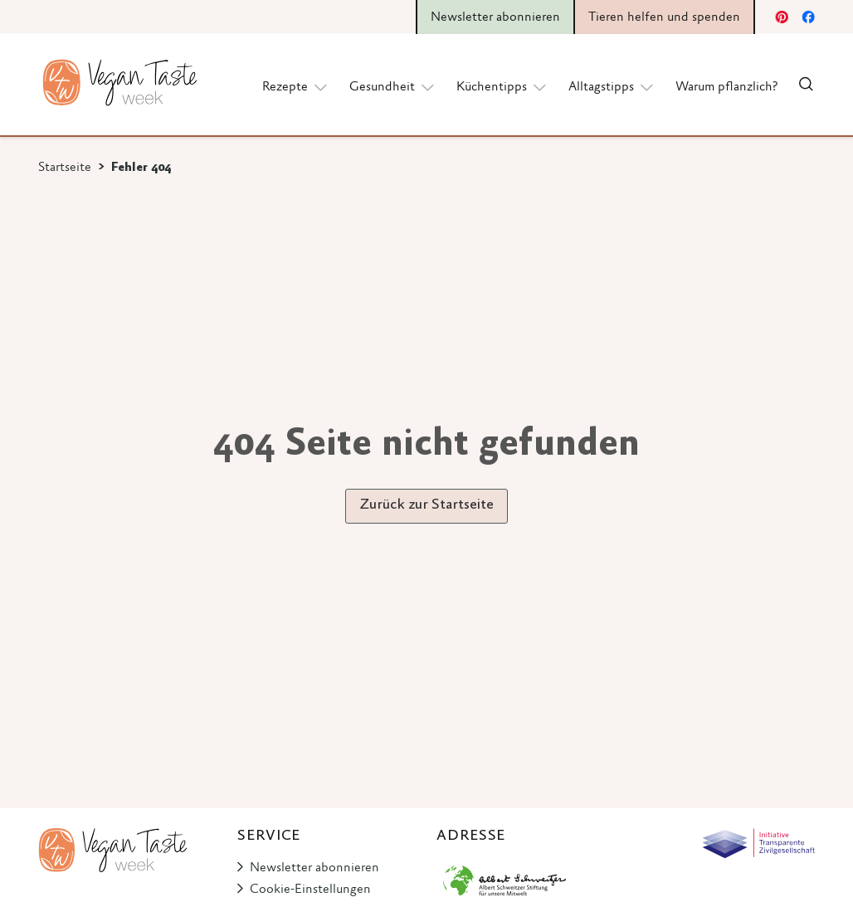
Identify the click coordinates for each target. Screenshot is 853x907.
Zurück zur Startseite (426, 505)
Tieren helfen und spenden (664, 17)
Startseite (64, 167)
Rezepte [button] (295, 86)
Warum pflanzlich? (726, 87)
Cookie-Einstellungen (310, 889)
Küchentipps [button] (502, 86)
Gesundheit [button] (392, 86)
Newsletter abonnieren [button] (495, 17)
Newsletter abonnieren (314, 868)
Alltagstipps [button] (612, 86)
